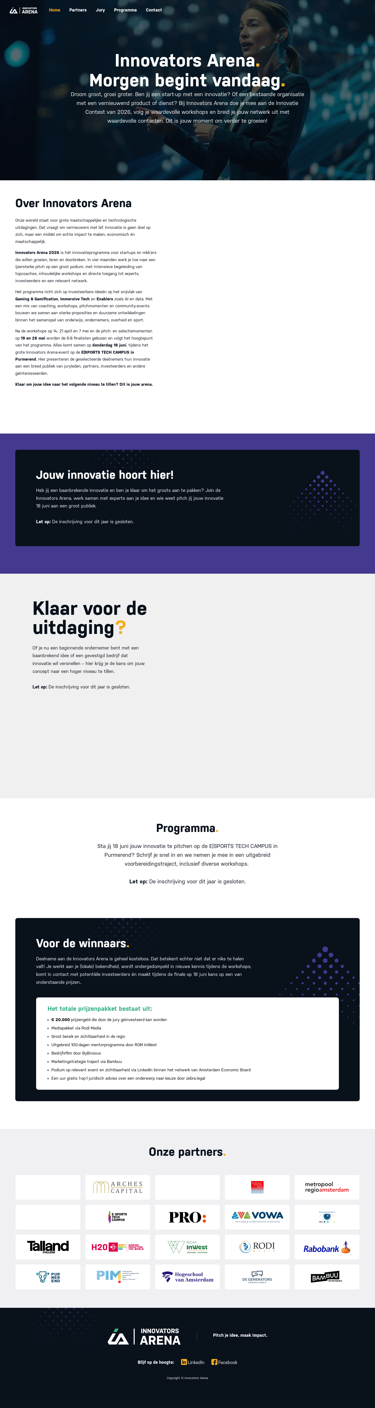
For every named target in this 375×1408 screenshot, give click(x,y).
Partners (78, 9)
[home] (24, 10)
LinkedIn (196, 1362)
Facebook (227, 1362)
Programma (125, 9)
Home (54, 9)
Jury (100, 9)
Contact (154, 9)
